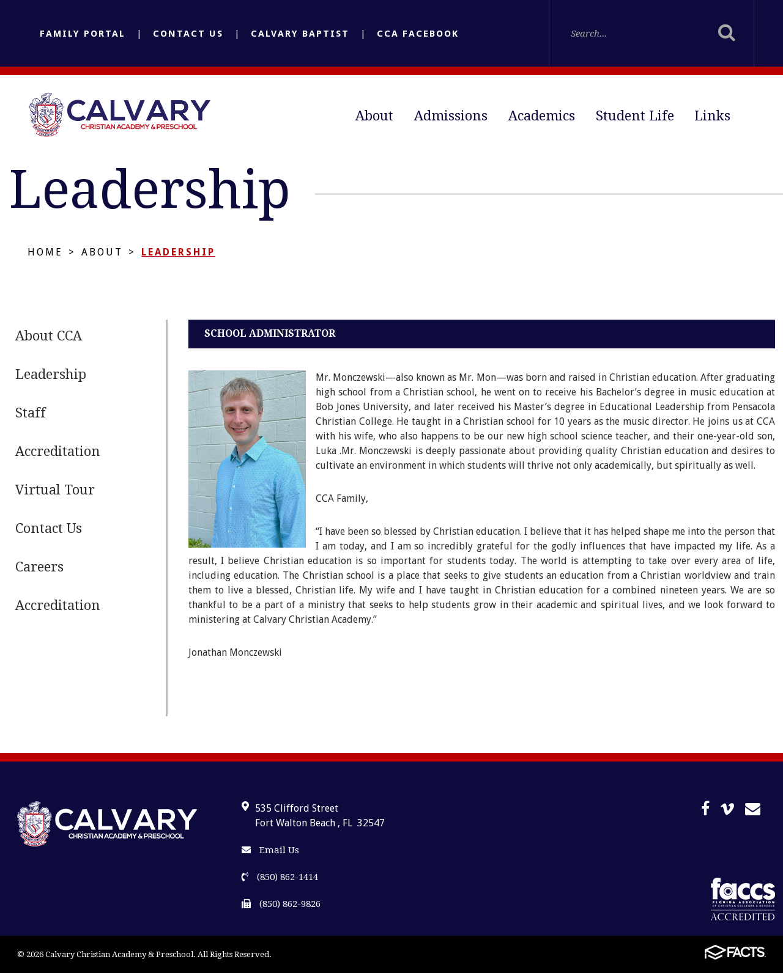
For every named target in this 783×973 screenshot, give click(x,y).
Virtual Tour (55, 490)
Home (45, 252)
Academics (541, 115)
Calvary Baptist (300, 33)
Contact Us (188, 33)
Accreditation (57, 451)
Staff (30, 412)
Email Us (270, 850)
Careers (39, 567)
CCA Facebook (418, 33)
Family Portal (82, 33)
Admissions (451, 115)
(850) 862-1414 (280, 877)
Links (712, 115)
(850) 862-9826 (281, 903)
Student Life (635, 115)
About (374, 115)
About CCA (48, 335)
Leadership (178, 252)
